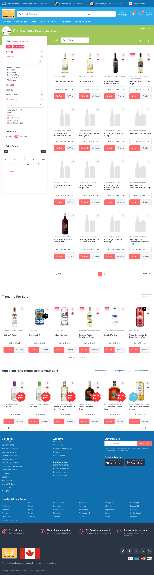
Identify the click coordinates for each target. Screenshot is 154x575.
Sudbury (31, 517)
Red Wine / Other (85, 131)
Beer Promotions (9, 452)
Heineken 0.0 (59, 335)
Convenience (20, 22)
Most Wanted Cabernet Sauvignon (89, 134)
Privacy (39, 563)
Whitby (107, 517)
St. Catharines (136, 513)
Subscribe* (144, 443)
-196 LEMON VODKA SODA (12, 408)
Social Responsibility (10, 463)
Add (59, 96)
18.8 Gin (32, 407)
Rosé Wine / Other (60, 183)
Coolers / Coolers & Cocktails (14, 404)
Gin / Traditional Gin (36, 404)
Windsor (133, 517)
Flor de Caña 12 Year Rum (138, 408)
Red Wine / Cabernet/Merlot (114, 76)
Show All (9, 136)
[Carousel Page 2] (73, 357)
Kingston (82, 506)
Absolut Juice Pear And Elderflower (89, 408)
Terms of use (50, 563)
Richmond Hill (84, 513)
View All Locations (9, 520)
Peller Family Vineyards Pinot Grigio (13, 336)
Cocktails (6, 473)
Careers (56, 452)
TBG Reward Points (10, 448)
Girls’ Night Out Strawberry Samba (62, 134)
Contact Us (58, 445)
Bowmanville (58, 503)
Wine (8, 46)
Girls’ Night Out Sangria (140, 133)
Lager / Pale (83, 330)
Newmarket (84, 510)
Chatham (6, 506)
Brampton (83, 503)
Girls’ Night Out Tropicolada (86, 186)
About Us (57, 441)
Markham (6, 510)
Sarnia (107, 513)
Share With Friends (9, 484)
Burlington (109, 503)
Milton (30, 510)
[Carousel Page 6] (82, 357)
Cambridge (134, 503)
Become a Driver (83, 22)
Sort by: (56, 40)
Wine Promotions (9, 459)
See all (146, 297)
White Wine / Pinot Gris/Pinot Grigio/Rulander (140, 77)
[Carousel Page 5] (80, 357)
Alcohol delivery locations (12, 563)
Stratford (6, 517)
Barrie (30, 503)
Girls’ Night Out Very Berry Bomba (63, 240)
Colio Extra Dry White (63, 81)
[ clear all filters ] (20, 41)
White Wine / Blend (61, 76)
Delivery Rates (8, 445)
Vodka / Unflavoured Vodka (39, 330)
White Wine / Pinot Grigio (12, 330)
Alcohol (7, 22)
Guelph (30, 506)
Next (146, 274)
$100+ (40, 164)
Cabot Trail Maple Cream (112, 408)
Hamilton (57, 506)
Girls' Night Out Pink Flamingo (113, 240)
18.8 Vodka (59, 407)
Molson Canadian (86, 335)
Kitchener (109, 506)
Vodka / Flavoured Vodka (88, 404)
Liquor (122, 370)
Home (141, 29)
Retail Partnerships (61, 468)
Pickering (57, 513)
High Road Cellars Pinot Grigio (140, 82)
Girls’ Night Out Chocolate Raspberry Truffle (139, 241)
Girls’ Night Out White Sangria (113, 134)
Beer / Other (58, 330)
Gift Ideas (66, 22)
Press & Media (59, 456)
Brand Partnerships (61, 465)
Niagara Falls (110, 510)
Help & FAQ (6, 441)
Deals (42, 22)
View (70, 96)
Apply (11, 172)
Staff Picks (53, 22)
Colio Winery (18, 46)
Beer (101, 370)
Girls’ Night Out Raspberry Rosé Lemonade (111, 187)
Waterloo (82, 517)
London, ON (134, 506)
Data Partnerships (60, 472)
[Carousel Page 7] (84, 357)
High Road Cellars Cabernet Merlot (112, 82)
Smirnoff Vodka (35, 335)
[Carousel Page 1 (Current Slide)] (70, 357)
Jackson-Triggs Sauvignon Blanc (111, 336)
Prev (58, 274)
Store (33, 22)
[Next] (148, 41)
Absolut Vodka (135, 335)
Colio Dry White (86, 81)
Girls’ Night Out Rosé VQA (63, 186)
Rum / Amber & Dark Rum (138, 404)
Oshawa (5, 513)
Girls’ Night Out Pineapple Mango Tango (140, 186)
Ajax (4, 503)
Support (29, 563)
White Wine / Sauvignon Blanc (115, 330)
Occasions (6, 477)
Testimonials (7, 480)
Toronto (56, 517)
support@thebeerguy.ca (63, 448)
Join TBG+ (6, 491)
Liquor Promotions (9, 456)
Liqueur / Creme (110, 404)
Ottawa (31, 513)
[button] (24, 51)
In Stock (23, 136)
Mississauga (58, 510)
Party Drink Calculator (11, 470)
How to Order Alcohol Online (13, 466)
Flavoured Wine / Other (62, 131)
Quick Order (6, 488)
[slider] (5, 154)
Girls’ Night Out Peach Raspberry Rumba (89, 240)
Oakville (133, 510)
